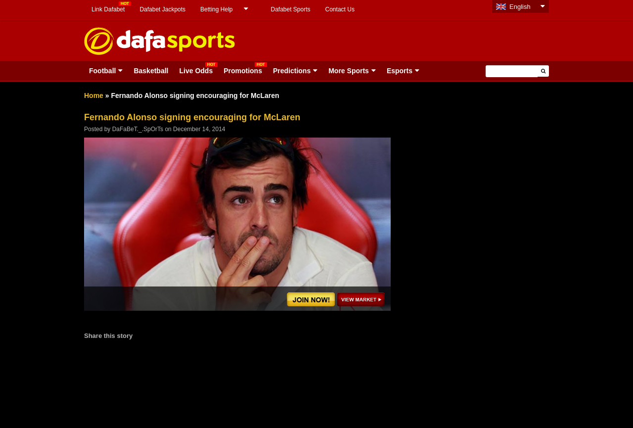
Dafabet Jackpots (162, 9)
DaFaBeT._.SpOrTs (137, 129)
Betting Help (216, 9)
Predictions (292, 71)
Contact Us (340, 9)
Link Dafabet (108, 9)
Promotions (243, 71)
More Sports (348, 71)
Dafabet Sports (290, 9)
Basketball (151, 71)
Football (102, 71)
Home (93, 95)
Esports (399, 71)
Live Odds (196, 71)
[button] (543, 71)
